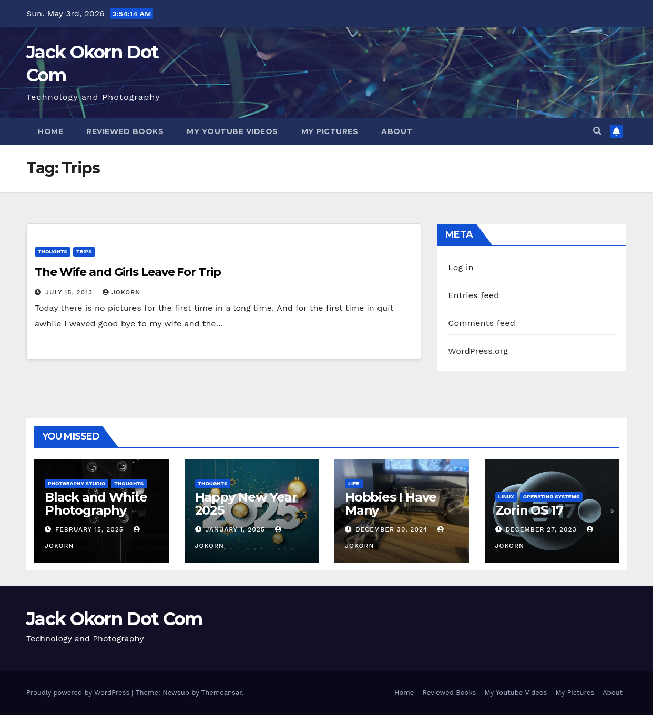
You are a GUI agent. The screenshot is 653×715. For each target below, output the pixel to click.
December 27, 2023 (542, 529)
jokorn (121, 292)
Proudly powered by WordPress (79, 693)
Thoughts (52, 251)
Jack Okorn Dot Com (114, 619)
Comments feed (481, 323)
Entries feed (473, 295)
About (397, 131)
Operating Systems (551, 496)
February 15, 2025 (90, 529)
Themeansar (221, 693)
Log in (460, 267)
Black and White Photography (96, 503)
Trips (84, 251)
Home (50, 131)
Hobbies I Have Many (390, 503)
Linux (506, 496)
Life (354, 483)
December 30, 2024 (392, 529)
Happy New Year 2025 (246, 503)
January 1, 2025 (236, 529)
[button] (597, 131)
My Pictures (330, 131)
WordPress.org (478, 351)
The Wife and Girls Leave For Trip (128, 272)
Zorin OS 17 (529, 510)
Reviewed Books (125, 131)
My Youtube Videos (232, 131)
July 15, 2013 (70, 292)
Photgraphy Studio (76, 483)
